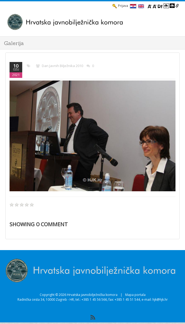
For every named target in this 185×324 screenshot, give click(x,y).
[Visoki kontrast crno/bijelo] (172, 5)
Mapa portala (135, 294)
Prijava (120, 5)
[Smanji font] (154, 5)
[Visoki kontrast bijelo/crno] (166, 5)
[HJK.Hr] (87, 22)
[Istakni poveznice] (177, 5)
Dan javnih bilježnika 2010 (62, 65)
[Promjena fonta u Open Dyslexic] (160, 5)
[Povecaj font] (149, 5)
